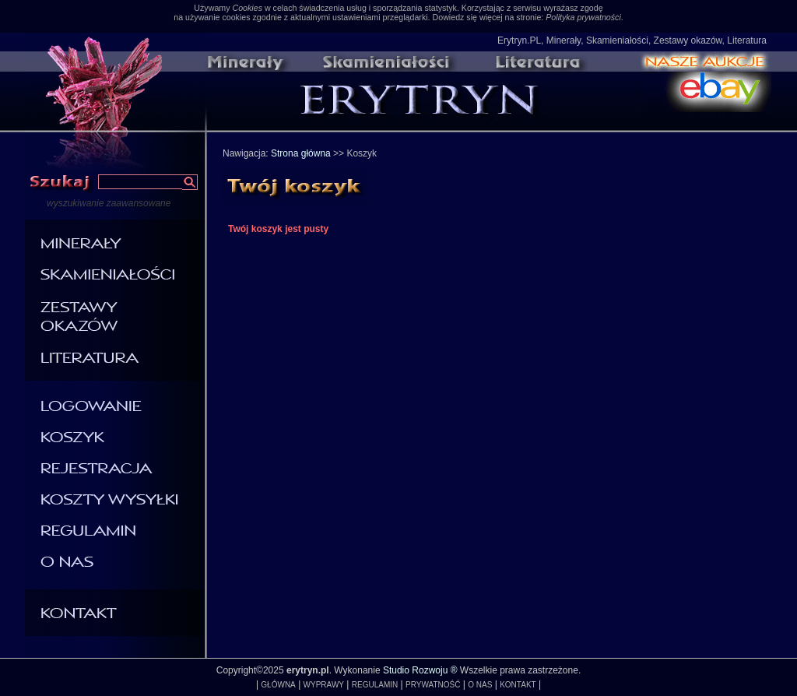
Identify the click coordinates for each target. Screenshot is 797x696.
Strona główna (301, 153)
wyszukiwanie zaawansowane (108, 203)
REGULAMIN (375, 684)
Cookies (247, 7)
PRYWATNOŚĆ (433, 684)
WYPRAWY (324, 684)
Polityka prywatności (583, 17)
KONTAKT (517, 684)
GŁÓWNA (278, 684)
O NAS (480, 684)
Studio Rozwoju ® (420, 670)
